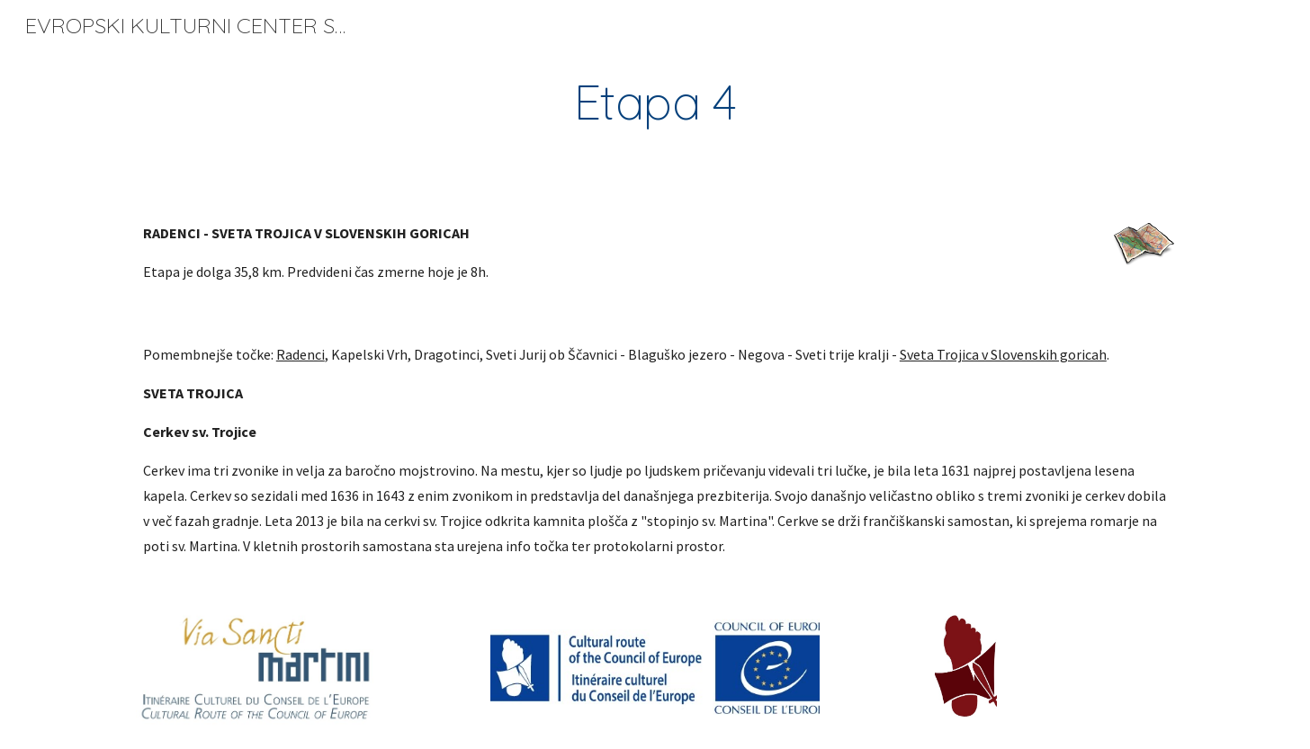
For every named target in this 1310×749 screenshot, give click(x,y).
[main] (655, 102)
